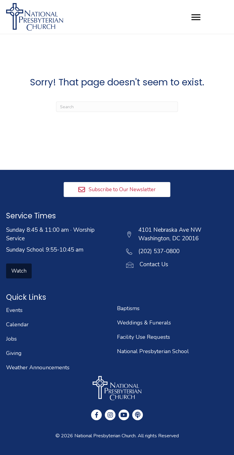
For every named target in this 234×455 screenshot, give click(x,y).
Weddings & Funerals (144, 322)
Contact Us (154, 264)
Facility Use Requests (143, 337)
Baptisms (128, 308)
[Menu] (196, 17)
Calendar (17, 324)
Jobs (11, 338)
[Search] (117, 107)
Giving (14, 353)
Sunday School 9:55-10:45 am (44, 250)
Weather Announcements (37, 367)
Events (14, 310)
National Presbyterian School (153, 351)
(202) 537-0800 (158, 251)
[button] (117, 189)
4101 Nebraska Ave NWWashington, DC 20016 (169, 234)
